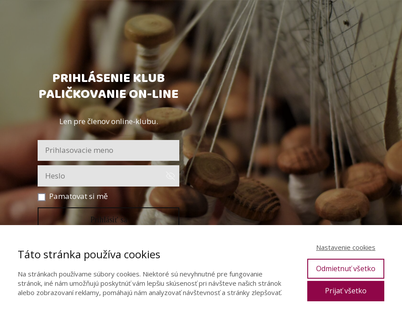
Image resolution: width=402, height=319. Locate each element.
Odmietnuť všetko (345, 268)
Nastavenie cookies (345, 247)
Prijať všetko (346, 291)
